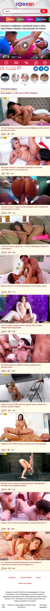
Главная (6, 19)
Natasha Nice (5, 322)
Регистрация (25, 577)
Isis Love (3, 480)
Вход (38, 577)
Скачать (37, 57)
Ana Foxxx (4, 401)
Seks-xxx (3, 164)
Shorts (25, 19)
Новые (16, 19)
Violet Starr (4, 243)
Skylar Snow (5, 441)
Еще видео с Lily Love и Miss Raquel (19, 93)
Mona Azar (4, 125)
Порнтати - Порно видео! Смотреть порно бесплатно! (21, 606)
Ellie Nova (4, 559)
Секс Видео (36, 19)
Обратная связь (25, 583)
